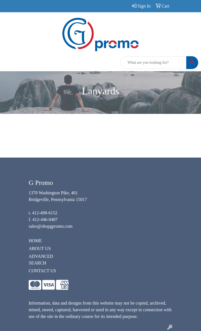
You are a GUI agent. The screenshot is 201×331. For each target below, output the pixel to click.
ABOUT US (40, 248)
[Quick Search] (153, 62)
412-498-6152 (44, 212)
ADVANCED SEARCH (41, 259)
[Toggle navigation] (8, 63)
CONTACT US (42, 270)
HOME (35, 240)
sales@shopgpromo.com (50, 226)
